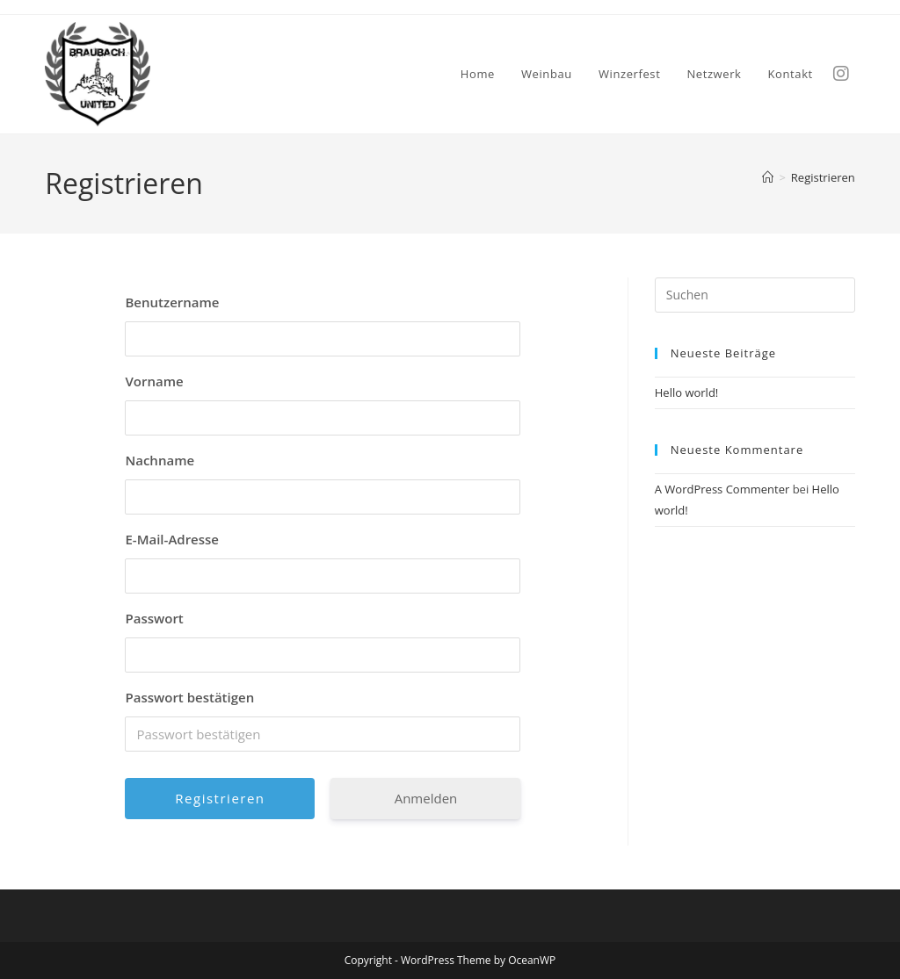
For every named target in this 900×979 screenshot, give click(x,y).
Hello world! (687, 392)
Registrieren (823, 177)
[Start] (767, 177)
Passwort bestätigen (189, 697)
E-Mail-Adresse (172, 539)
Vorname (154, 381)
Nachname (159, 460)
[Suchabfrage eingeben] (755, 295)
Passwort (154, 618)
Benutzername (172, 302)
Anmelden (426, 798)
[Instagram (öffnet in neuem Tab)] (847, 72)
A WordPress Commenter (722, 489)
